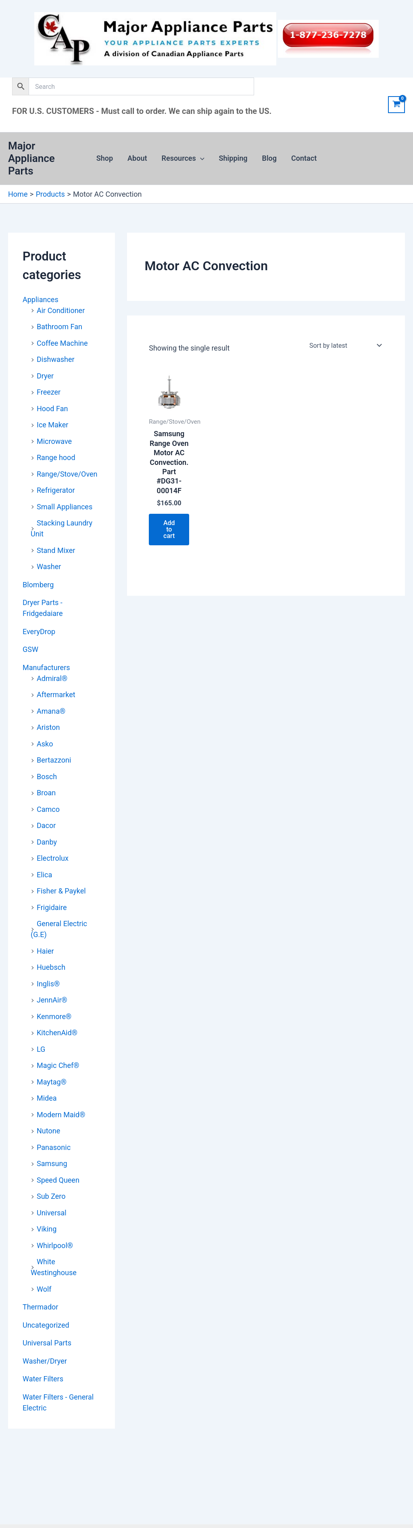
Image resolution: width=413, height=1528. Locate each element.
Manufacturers (46, 667)
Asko (45, 744)
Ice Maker (52, 424)
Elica (44, 874)
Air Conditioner (61, 310)
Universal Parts (47, 1343)
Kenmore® (54, 1016)
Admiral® (52, 678)
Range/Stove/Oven (67, 474)
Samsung (52, 1163)
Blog (269, 158)
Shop (104, 158)
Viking (46, 1229)
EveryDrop (39, 631)
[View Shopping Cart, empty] (396, 104)
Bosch (47, 776)
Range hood (56, 457)
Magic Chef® (58, 1065)
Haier (45, 951)
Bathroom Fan (59, 326)
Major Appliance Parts (31, 158)
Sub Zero (51, 1196)
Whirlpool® (55, 1245)
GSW (30, 649)
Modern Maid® (61, 1114)
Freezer (48, 392)
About (137, 158)
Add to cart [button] (169, 529)
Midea (47, 1098)
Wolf (44, 1289)
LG (41, 1049)
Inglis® (48, 983)
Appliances (40, 299)
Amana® (51, 711)
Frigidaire (52, 907)
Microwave (54, 441)
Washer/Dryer (45, 1361)
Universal (52, 1213)
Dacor (46, 825)
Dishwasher (56, 359)
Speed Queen (58, 1180)
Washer (49, 566)
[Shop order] (344, 345)
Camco (48, 809)
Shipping (233, 158)
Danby (47, 842)
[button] (200, 158)
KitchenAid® (57, 1032)
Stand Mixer (56, 550)
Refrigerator (56, 490)
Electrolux (53, 858)
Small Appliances (64, 506)
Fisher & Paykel (61, 891)
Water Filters (43, 1379)
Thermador (40, 1307)
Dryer (45, 376)
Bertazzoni (54, 760)
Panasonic (54, 1147)
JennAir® (52, 1000)
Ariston (48, 727)
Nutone (48, 1131)
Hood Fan (52, 408)
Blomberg (38, 584)
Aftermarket (56, 694)
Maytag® (52, 1082)
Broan (46, 792)
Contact (304, 158)
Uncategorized (46, 1325)
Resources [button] (183, 158)
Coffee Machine (62, 343)
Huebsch (51, 967)
